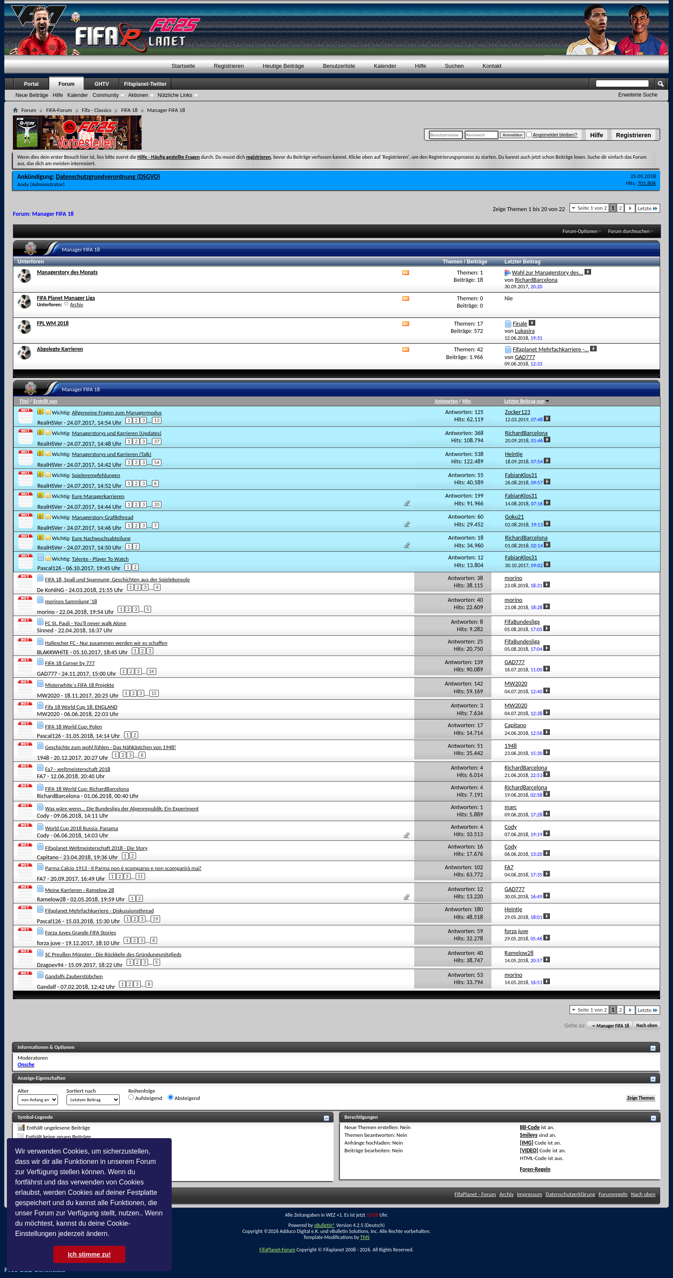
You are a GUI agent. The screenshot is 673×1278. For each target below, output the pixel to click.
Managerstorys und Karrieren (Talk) (111, 454)
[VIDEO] (529, 1150)
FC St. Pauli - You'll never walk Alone (85, 623)
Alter (23, 1091)
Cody (43, 815)
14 (151, 671)
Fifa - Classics (97, 110)
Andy (23, 184)
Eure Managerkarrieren (98, 496)
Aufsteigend (145, 1097)
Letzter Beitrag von (527, 401)
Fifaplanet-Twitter (145, 84)
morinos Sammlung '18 (71, 601)
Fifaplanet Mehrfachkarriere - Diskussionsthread (99, 910)
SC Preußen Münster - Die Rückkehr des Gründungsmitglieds (113, 954)
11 (140, 876)
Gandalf (46, 987)
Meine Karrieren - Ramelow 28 (79, 890)
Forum (66, 84)
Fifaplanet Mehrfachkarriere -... (551, 349)
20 (156, 505)
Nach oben (646, 1026)
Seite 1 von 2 (592, 208)
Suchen (454, 66)
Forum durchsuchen (629, 231)
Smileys (528, 1135)
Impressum (530, 1194)
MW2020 (48, 695)
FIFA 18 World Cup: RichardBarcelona (87, 789)
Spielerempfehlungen (96, 475)
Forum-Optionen (580, 231)
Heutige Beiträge (283, 66)
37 (156, 441)
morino (46, 611)
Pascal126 (49, 568)
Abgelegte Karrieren (60, 349)
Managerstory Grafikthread (102, 517)
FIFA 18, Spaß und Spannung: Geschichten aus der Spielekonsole (117, 579)
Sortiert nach (81, 1091)
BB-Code (530, 1127)
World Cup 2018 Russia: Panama (81, 828)
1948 (43, 757)
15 (154, 693)
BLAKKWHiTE (53, 652)
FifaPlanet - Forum (475, 1194)
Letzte (648, 208)
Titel (24, 401)
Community (106, 95)
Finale (520, 323)
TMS (365, 1237)
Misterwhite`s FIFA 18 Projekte (79, 685)
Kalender (385, 66)
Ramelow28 (51, 899)
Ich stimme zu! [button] (89, 1254)
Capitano (48, 857)
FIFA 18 (129, 110)
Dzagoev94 (50, 965)
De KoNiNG (50, 589)
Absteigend (184, 1097)
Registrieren (633, 135)
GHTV (101, 84)
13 (156, 420)
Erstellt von (45, 401)
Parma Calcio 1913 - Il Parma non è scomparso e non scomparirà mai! (123, 868)
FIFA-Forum (59, 110)
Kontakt (491, 66)
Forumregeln (613, 1194)
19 (155, 919)
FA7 (41, 776)
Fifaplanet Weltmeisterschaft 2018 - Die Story (96, 848)
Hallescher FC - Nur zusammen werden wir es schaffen (106, 643)
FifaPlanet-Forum (277, 1250)
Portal (31, 84)
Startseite (183, 66)
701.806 (646, 183)
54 (156, 462)
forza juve (49, 943)
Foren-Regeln (535, 1169)
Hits (466, 401)
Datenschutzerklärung (570, 1194)
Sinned (45, 630)
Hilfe (596, 135)
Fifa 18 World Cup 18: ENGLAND (81, 707)
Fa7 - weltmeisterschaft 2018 (77, 769)
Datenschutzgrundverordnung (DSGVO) (108, 177)
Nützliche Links (175, 95)
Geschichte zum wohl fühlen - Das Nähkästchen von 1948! (110, 747)
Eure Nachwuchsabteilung (101, 538)
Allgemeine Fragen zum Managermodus (116, 412)
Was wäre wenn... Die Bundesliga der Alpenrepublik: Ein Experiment (122, 808)
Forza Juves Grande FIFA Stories (80, 932)
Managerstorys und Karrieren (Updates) (116, 433)
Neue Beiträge (32, 95)
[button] (112, 1234)
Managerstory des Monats (67, 272)
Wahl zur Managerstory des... (547, 272)
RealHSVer (49, 422)
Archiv (76, 305)
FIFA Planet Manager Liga (66, 298)
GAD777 (47, 673)
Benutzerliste (339, 66)
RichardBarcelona (58, 796)
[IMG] (527, 1142)
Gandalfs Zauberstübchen (74, 976)
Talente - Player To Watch (100, 559)
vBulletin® (324, 1225)
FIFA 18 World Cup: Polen (73, 726)
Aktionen (138, 95)
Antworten (446, 401)
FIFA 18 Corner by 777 (70, 663)
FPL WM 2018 (53, 323)
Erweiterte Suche (638, 95)
